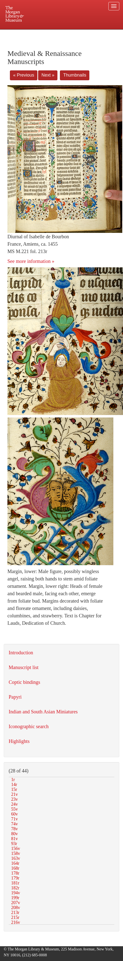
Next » (47, 75)
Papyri (15, 697)
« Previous (23, 75)
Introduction (21, 652)
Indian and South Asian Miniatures (43, 711)
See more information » (30, 261)
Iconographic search (29, 726)
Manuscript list (24, 667)
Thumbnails (74, 75)
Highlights (19, 741)
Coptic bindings (24, 682)
